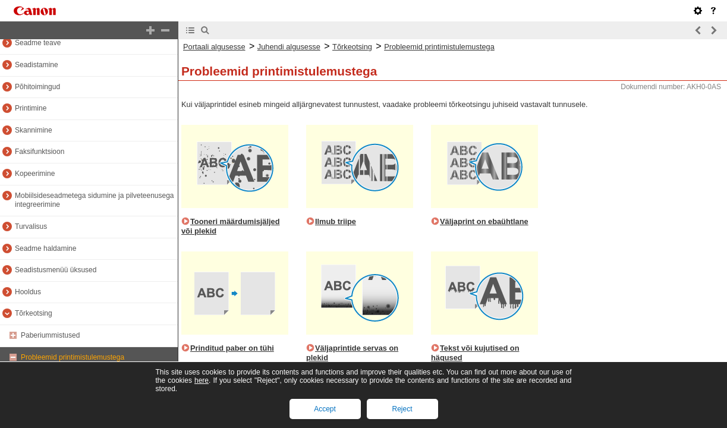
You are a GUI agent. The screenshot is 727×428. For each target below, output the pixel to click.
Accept (325, 409)
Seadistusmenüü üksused (55, 270)
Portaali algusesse (214, 46)
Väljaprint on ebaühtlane (484, 221)
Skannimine (33, 130)
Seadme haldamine (45, 248)
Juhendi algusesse (288, 46)
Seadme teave (38, 43)
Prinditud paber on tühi (232, 348)
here (201, 380)
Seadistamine (36, 65)
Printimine (30, 108)
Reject (402, 409)
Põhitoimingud (37, 87)
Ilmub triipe (335, 221)
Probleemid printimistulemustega (72, 357)
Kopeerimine (35, 173)
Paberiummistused (50, 335)
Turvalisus (31, 226)
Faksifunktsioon (39, 151)
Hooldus (28, 292)
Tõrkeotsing (33, 313)
